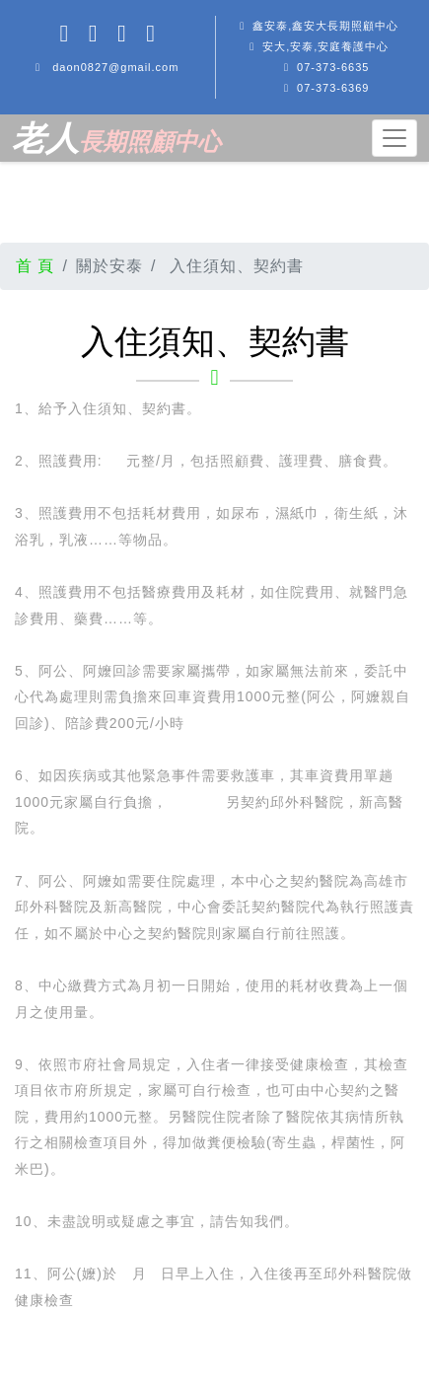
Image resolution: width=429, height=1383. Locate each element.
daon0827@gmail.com (115, 67)
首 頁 (35, 265)
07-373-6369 (333, 88)
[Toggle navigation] (394, 138)
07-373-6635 (333, 67)
